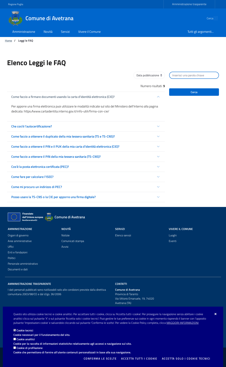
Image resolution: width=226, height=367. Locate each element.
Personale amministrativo (23, 263)
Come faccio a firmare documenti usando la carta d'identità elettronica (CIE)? (63, 96)
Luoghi (173, 235)
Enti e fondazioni (17, 252)
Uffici (11, 246)
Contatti (121, 284)
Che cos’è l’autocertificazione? (31, 126)
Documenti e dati (18, 269)
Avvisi (64, 246)
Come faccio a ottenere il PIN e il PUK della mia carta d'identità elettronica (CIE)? (65, 146)
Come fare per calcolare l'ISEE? (32, 176)
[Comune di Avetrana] (43, 18)
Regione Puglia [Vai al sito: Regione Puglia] (15, 4)
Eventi (172, 241)
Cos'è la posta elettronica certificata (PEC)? (40, 166)
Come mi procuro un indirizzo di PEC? (36, 186)
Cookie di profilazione (30, 348)
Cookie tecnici (25, 330)
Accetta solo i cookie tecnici (186, 358)
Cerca (194, 92)
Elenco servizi (123, 235)
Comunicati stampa (72, 241)
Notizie (65, 235)
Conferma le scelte (100, 358)
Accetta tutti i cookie (139, 358)
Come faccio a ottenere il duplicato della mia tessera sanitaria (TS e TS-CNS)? (63, 136)
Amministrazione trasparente (189, 4)
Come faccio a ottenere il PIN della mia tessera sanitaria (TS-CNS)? (56, 156)
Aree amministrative (20, 241)
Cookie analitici (26, 339)
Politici (11, 258)
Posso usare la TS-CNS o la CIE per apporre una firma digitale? (53, 197)
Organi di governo (18, 235)
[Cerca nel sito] (213, 18)
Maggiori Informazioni (182, 323)
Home (8, 40)
